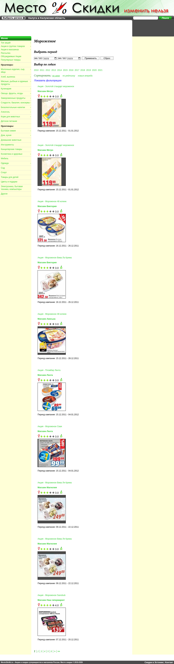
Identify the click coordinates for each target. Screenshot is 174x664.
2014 (59, 70)
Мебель (4, 158)
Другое (4, 194)
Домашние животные (11, 140)
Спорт (4, 172)
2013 (53, 70)
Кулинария (16, 88)
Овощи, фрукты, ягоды (16, 93)
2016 (71, 70)
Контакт (169, 662)
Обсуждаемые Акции (11, 56)
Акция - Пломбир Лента (49, 370)
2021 (100, 70)
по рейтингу (69, 75)
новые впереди (85, 75)
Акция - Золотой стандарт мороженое (56, 86)
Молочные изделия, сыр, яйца (16, 70)
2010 (36, 70)
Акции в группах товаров (16, 46)
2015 (65, 70)
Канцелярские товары (11, 149)
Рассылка (5, 53)
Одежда (16, 163)
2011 (42, 70)
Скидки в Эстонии (154, 662)
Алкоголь (16, 112)
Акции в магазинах (16, 49)
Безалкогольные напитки (16, 107)
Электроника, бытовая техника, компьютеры (12, 187)
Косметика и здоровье (16, 154)
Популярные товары (11, 60)
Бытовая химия (16, 131)
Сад (3, 168)
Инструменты (7, 144)
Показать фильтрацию (47, 80)
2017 (77, 70)
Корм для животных (16, 116)
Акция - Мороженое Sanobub (51, 595)
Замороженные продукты (16, 98)
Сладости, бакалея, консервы (16, 102)
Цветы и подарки (9, 181)
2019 (88, 70)
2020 (94, 70)
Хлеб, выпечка (16, 77)
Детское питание (9, 121)
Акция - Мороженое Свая (50, 426)
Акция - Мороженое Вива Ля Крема (55, 482)
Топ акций (16, 43)
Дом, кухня (16, 135)
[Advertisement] (151, 28)
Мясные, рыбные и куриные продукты (16, 82)
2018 (82, 70)
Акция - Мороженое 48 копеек (52, 201)
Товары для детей (9, 177)
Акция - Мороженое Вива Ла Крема (55, 257)
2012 (48, 70)
